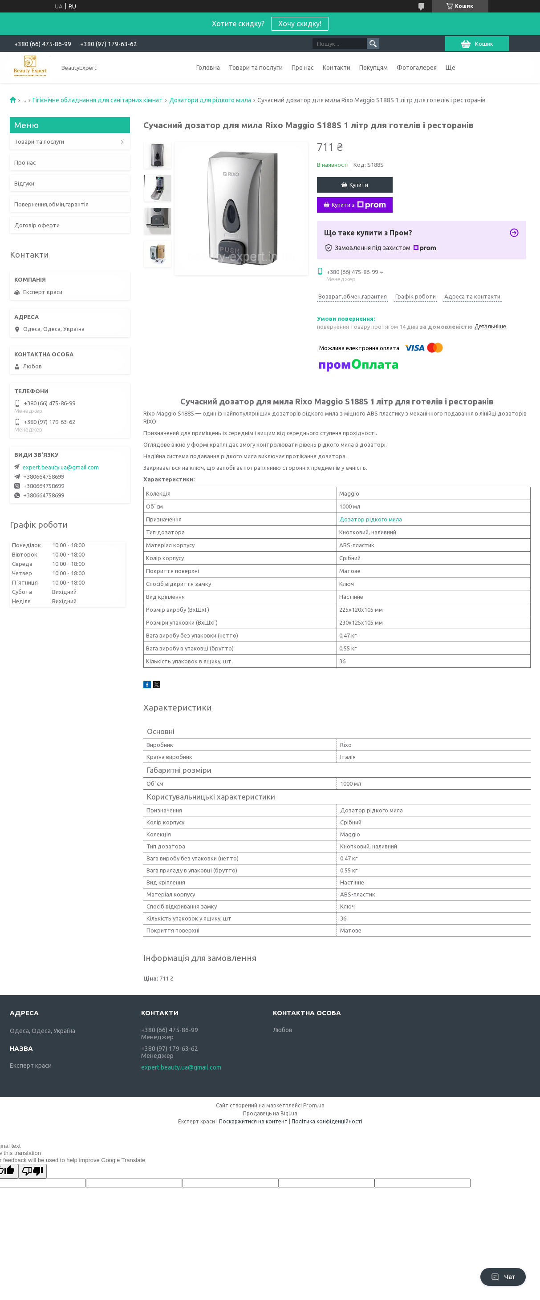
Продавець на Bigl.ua (270, 1113)
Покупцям (373, 67)
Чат (503, 1277)
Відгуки (24, 183)
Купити (358, 185)
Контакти (336, 67)
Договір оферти (37, 225)
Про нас (303, 67)
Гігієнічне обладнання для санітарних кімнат (97, 100)
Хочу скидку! (299, 24)
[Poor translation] (32, 1171)
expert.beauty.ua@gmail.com (61, 467)
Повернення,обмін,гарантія (51, 204)
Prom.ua (314, 1105)
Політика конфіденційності (327, 1121)
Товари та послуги (256, 67)
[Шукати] (373, 43)
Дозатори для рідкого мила (210, 100)
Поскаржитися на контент (253, 1121)
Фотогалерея (417, 67)
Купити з (359, 205)
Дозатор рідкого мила (370, 519)
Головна (208, 67)
